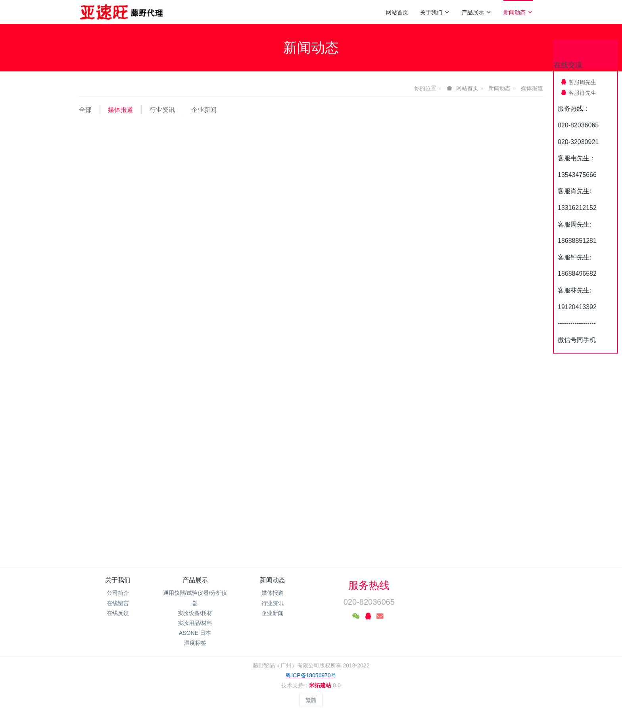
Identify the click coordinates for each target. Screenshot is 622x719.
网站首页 (397, 12)
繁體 (311, 700)
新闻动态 (518, 12)
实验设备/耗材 (195, 613)
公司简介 (118, 593)
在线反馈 (118, 613)
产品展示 (476, 12)
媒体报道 (532, 88)
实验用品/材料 (195, 623)
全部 (85, 109)
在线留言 (118, 603)
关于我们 (435, 12)
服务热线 (369, 585)
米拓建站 (321, 685)
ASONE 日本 (195, 633)
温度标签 (195, 643)
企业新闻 (204, 109)
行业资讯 (162, 109)
